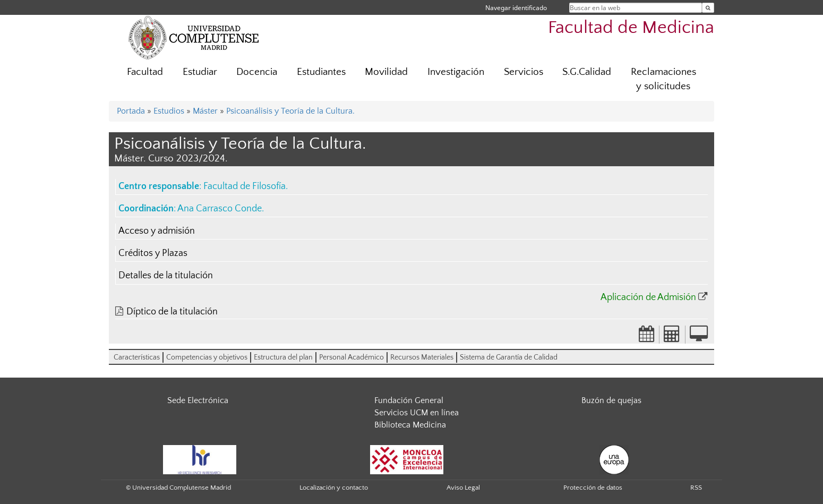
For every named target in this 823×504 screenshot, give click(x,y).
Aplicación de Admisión (648, 297)
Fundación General (408, 400)
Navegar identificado (516, 7)
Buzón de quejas (611, 400)
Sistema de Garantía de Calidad (509, 357)
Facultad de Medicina (631, 28)
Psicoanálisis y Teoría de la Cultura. (290, 111)
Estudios (168, 111)
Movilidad (386, 72)
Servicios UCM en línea (416, 412)
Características (137, 357)
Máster (205, 111)
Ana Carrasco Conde (219, 208)
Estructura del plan (283, 357)
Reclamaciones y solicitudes (663, 79)
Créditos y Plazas (152, 253)
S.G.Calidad (586, 72)
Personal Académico (351, 357)
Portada (131, 111)
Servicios (523, 72)
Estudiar (200, 72)
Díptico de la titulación (172, 311)
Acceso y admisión (156, 231)
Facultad (145, 72)
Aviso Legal (463, 487)
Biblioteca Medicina (410, 425)
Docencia (256, 72)
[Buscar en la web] (708, 8)
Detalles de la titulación (165, 275)
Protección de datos (592, 487)
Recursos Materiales (421, 357)
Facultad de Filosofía (244, 186)
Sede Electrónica (197, 400)
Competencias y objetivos (206, 357)
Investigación (455, 72)
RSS (696, 487)
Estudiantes (321, 72)
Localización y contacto (333, 487)
